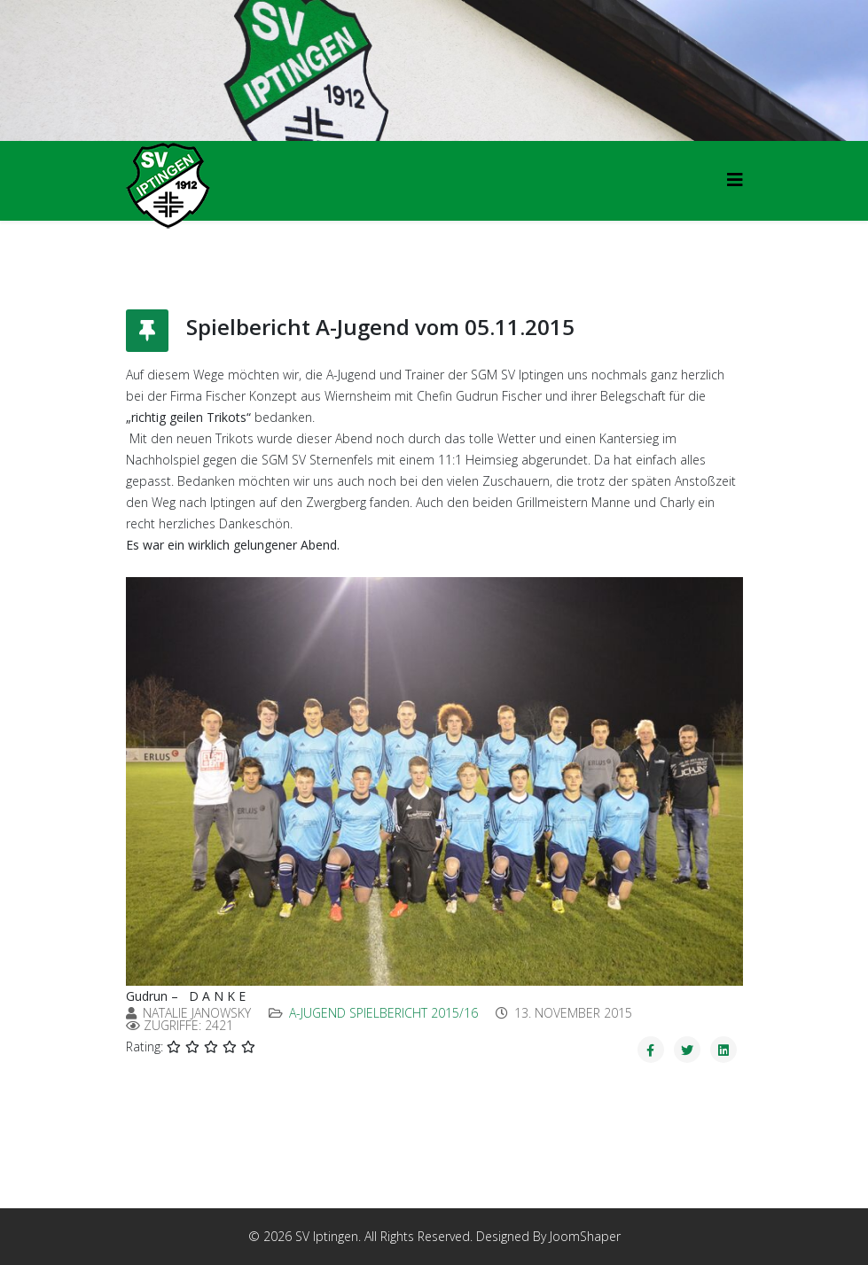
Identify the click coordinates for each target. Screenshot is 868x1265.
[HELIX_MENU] (735, 179)
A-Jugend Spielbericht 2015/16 (383, 1012)
